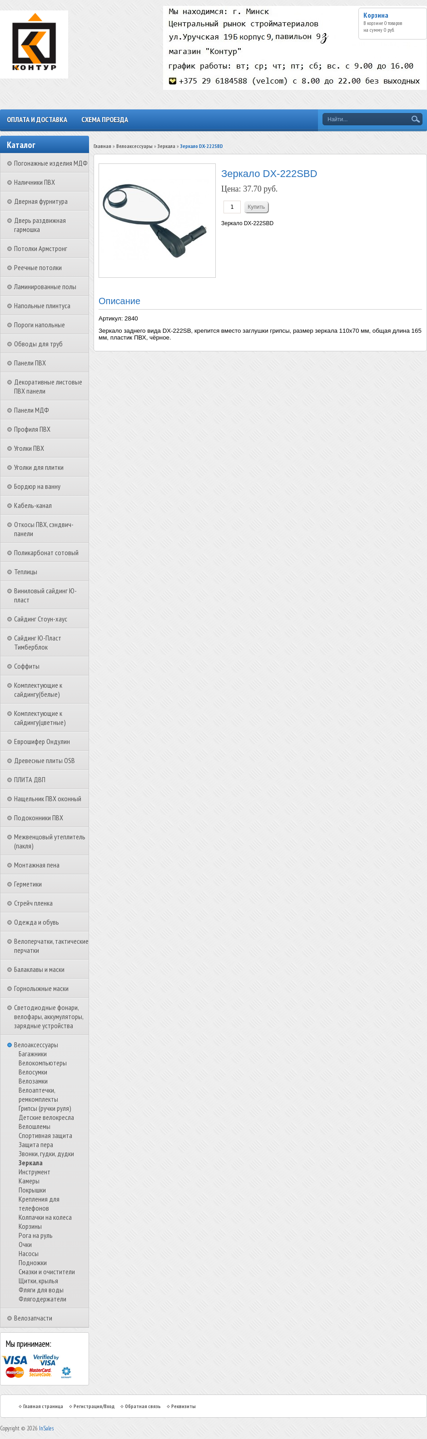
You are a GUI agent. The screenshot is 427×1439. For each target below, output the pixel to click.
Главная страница (43, 1406)
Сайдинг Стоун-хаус (40, 618)
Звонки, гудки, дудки (46, 1153)
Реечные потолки (38, 267)
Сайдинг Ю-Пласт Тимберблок (37, 642)
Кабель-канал (33, 505)
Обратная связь (143, 1406)
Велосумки (33, 1071)
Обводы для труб (38, 343)
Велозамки (33, 1080)
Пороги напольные (39, 324)
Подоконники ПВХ (38, 817)
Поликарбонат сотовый (46, 552)
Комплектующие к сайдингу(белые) (38, 689)
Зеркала (31, 1162)
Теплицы (25, 571)
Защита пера (36, 1144)
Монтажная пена (37, 864)
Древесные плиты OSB (44, 760)
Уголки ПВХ (29, 448)
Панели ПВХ (30, 362)
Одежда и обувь (36, 921)
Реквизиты (183, 1406)
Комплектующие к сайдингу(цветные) (40, 718)
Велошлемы (34, 1126)
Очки (25, 1244)
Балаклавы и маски (39, 969)
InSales (46, 1428)
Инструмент (34, 1171)
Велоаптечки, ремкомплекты (38, 1094)
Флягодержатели (42, 1298)
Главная (102, 146)
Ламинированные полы (45, 286)
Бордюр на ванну (37, 486)
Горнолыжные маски (41, 988)
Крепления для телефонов (39, 1203)
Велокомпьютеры (43, 1062)
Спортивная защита (45, 1135)
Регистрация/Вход (94, 1406)
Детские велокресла (46, 1117)
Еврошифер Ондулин (42, 741)
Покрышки (32, 1189)
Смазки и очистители (47, 1271)
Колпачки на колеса (45, 1217)
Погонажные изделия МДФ (51, 163)
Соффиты (27, 665)
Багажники (33, 1053)
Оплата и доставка (37, 119)
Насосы (29, 1253)
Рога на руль (36, 1235)
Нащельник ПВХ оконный (47, 798)
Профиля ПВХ (32, 429)
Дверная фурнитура (41, 201)
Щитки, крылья (38, 1280)
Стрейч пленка (33, 902)
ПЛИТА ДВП (29, 779)
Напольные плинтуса (42, 305)
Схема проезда (104, 119)
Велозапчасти (33, 1317)
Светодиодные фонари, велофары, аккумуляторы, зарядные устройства (48, 1016)
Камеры (29, 1180)
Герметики (28, 883)
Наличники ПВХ (34, 182)
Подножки (33, 1262)
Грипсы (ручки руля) (45, 1108)
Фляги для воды (41, 1289)
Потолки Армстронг (40, 248)
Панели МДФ (31, 409)
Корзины (30, 1226)
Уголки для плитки (39, 467)
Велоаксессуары (36, 1044)
